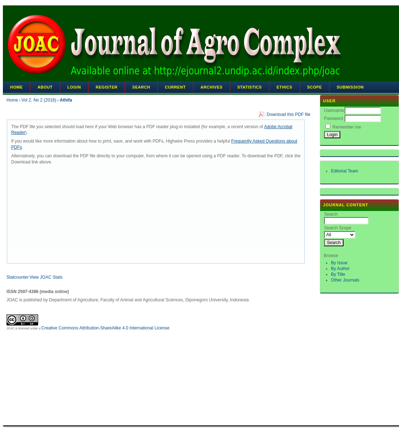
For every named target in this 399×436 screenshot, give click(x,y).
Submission (350, 87)
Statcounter (17, 277)
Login (74, 87)
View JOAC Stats (46, 277)
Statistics (249, 87)
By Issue (339, 262)
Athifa (66, 100)
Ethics (284, 87)
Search (141, 87)
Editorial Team (344, 171)
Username (334, 110)
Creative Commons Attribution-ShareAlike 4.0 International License (105, 328)
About (45, 87)
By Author (340, 268)
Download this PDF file (288, 114)
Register (107, 87)
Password (333, 118)
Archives (212, 87)
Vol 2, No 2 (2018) (39, 100)
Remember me (346, 127)
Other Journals (345, 280)
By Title (338, 274)
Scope (314, 87)
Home (16, 87)
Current (175, 87)
